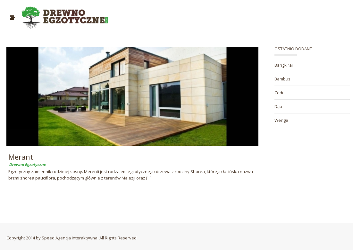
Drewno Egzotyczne (27, 164)
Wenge (281, 120)
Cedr (279, 93)
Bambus (282, 79)
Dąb (278, 106)
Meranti (21, 157)
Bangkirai (283, 65)
